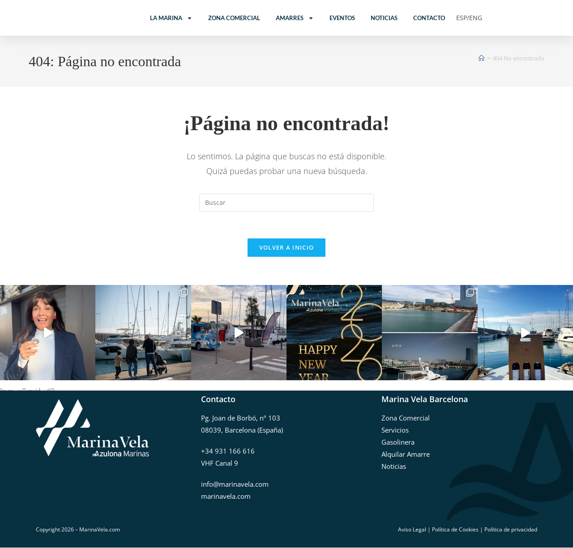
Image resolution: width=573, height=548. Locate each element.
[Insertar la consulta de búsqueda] (286, 203)
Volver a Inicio (286, 248)
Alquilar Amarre (405, 454)
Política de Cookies (455, 529)
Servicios (395, 429)
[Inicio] (481, 58)
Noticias (384, 17)
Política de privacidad (510, 529)
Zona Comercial (234, 17)
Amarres (295, 18)
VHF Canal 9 (219, 463)
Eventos (342, 17)
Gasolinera (398, 442)
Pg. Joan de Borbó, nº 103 (240, 417)
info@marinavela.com (235, 484)
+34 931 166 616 (228, 450)
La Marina (171, 18)
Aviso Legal (412, 529)
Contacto (429, 17)
